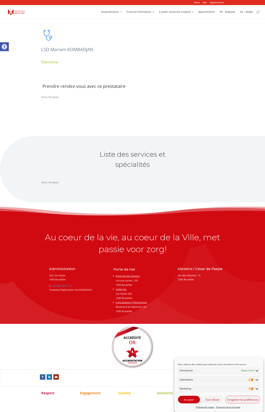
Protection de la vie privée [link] (228, 407)
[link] (4, 46)
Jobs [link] (205, 3)
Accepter (189, 399)
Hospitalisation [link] (110, 12)
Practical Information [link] (139, 12)
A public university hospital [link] (174, 12)
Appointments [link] (217, 3)
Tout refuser (212, 399)
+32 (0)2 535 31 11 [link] (62, 285)
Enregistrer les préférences (242, 399)
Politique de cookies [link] (205, 407)
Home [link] (197, 3)
